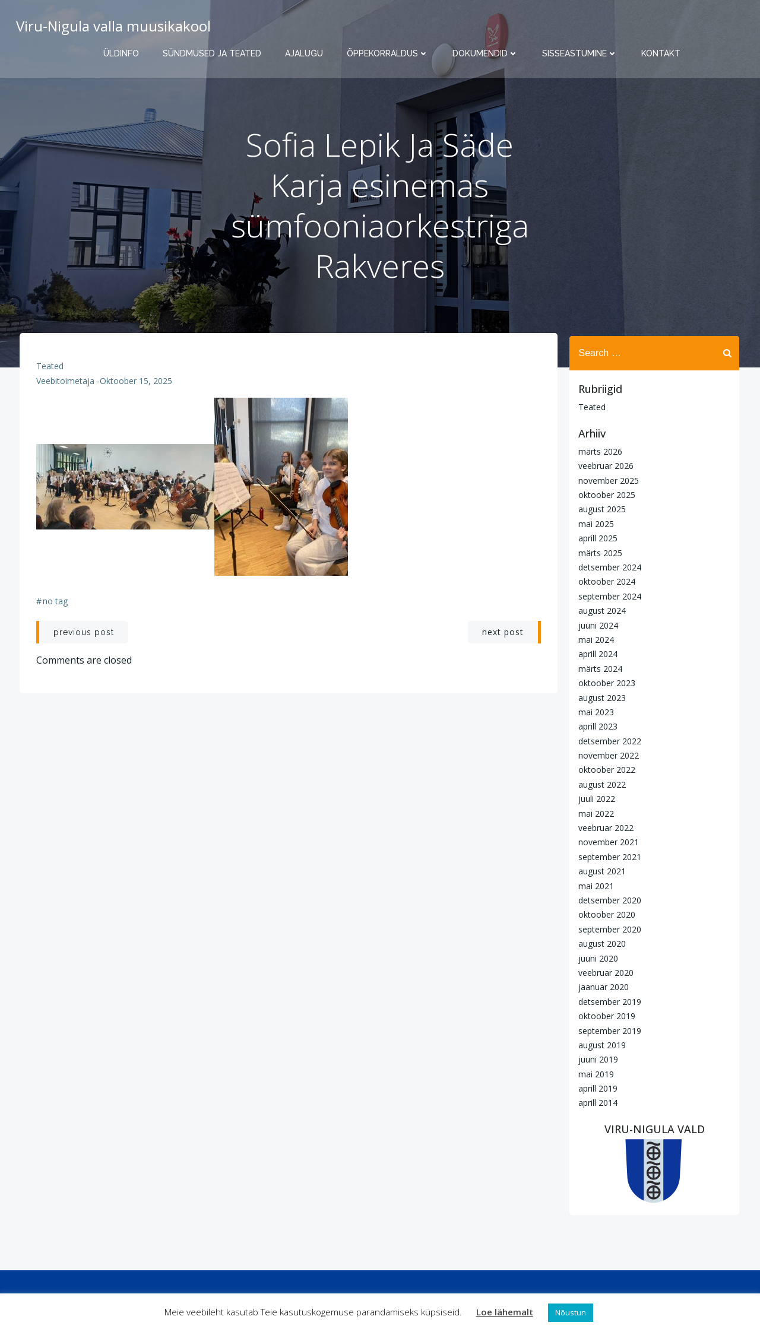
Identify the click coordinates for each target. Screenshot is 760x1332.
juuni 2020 (596, 957)
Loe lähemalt (504, 1312)
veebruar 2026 (604, 465)
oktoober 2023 (605, 683)
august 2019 (600, 1044)
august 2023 (600, 697)
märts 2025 (598, 552)
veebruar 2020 (604, 972)
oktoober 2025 (605, 494)
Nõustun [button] (570, 1312)
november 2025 (607, 480)
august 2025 (600, 509)
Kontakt (660, 53)
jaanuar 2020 (602, 986)
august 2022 (600, 783)
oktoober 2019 (605, 1016)
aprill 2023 (596, 726)
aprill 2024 (596, 653)
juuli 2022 (595, 798)
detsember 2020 (608, 899)
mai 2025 (594, 523)
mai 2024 (594, 639)
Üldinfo (121, 53)
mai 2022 (594, 813)
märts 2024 (598, 668)
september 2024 (608, 595)
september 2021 (608, 856)
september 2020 (608, 928)
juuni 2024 (596, 624)
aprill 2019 (596, 1087)
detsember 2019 (608, 1001)
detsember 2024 (608, 566)
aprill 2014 (596, 1102)
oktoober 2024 (605, 581)
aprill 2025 (596, 538)
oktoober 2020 (605, 914)
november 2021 (607, 842)
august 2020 (600, 943)
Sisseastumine (580, 53)
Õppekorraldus (388, 53)
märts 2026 (598, 450)
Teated (50, 369)
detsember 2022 (608, 740)
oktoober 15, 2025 (136, 385)
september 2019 (608, 1030)
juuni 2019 (596, 1059)
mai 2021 (594, 885)
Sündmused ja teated (212, 53)
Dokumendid (485, 53)
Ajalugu (304, 53)
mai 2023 (594, 711)
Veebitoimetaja (66, 385)
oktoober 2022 (605, 769)
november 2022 (607, 755)
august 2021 (600, 871)
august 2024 (600, 610)
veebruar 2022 (604, 827)
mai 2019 (594, 1073)
